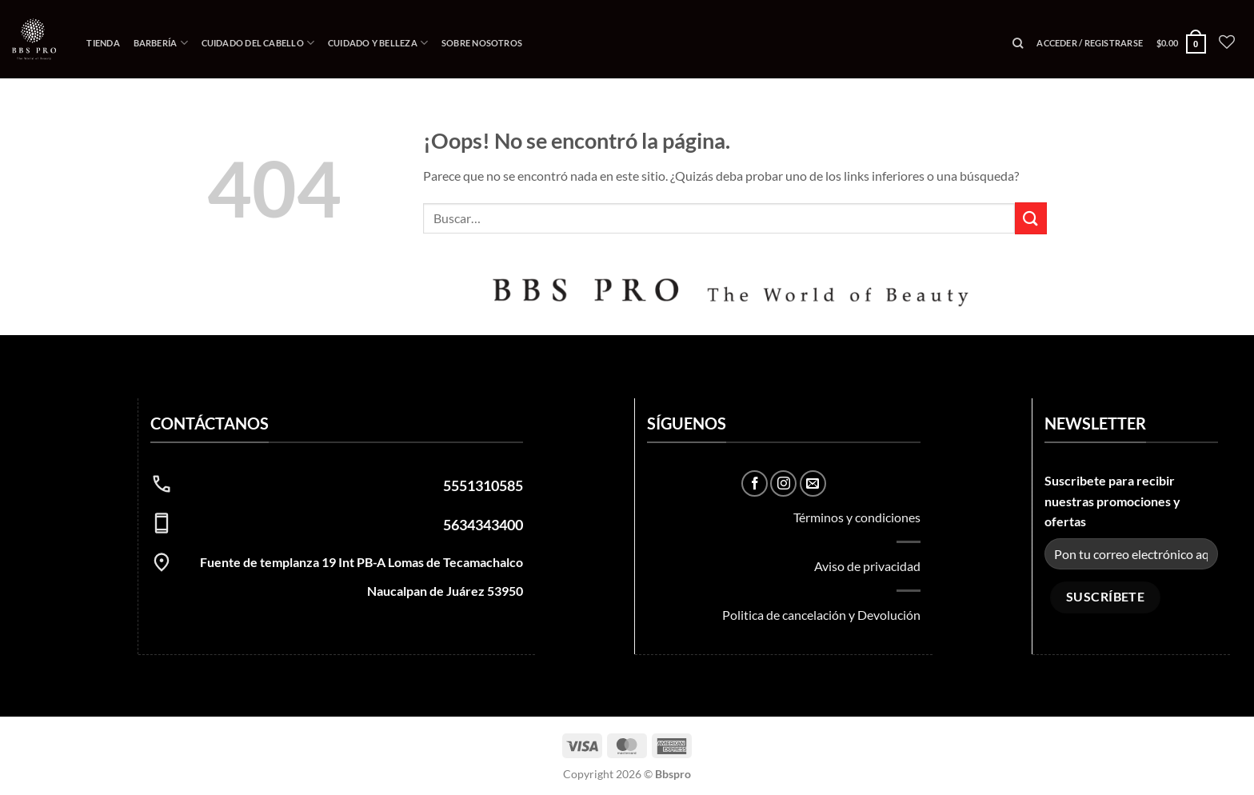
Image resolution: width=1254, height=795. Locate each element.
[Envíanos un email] (813, 483)
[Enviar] (1031, 218)
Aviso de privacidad (867, 565)
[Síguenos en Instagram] (783, 483)
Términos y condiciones (857, 517)
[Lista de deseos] (1227, 41)
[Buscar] (1018, 43)
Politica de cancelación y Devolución (821, 614)
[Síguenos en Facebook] (754, 483)
